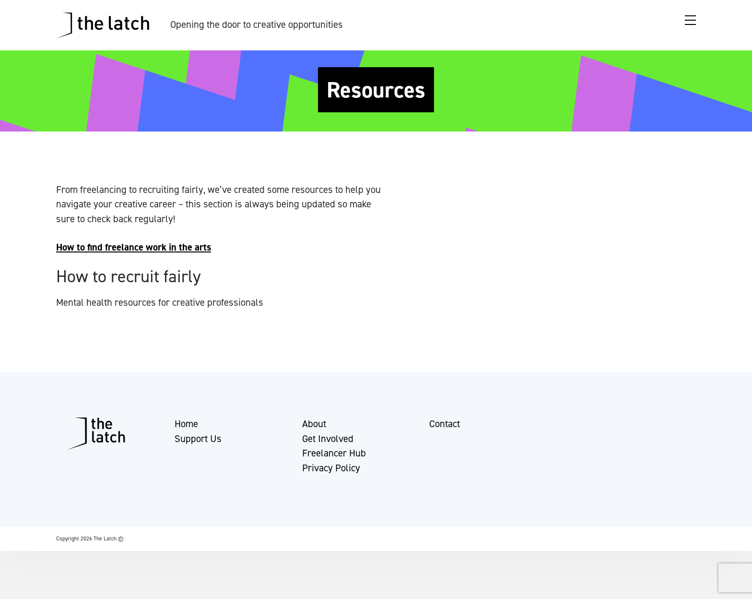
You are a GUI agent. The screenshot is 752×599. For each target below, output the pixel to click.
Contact (444, 428)
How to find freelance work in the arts (133, 247)
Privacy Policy (331, 472)
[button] (16, 587)
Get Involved (327, 443)
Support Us (198, 443)
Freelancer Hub (334, 457)
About (314, 428)
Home (186, 428)
